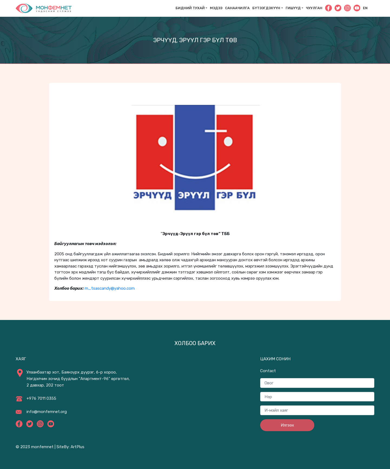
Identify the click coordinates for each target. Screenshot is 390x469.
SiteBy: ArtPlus (70, 446)
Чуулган (314, 8)
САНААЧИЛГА (237, 8)
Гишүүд (293, 8)
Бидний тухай (190, 8)
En (365, 8)
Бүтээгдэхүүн (266, 8)
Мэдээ (216, 8)
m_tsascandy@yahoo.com (110, 288)
